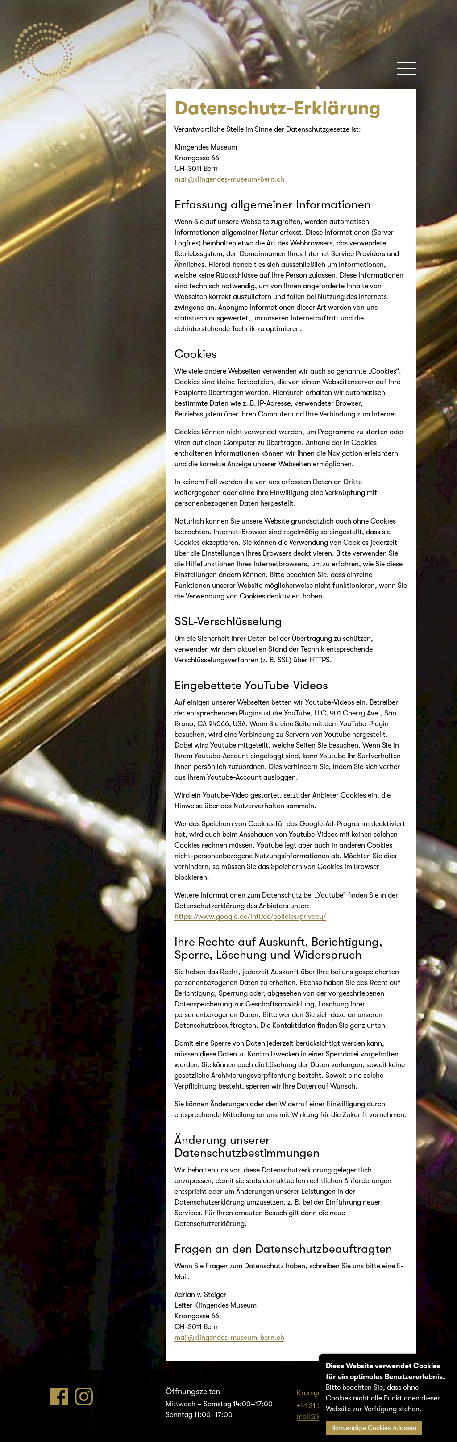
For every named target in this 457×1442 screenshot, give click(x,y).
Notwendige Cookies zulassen (373, 1428)
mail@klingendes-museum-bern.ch (229, 179)
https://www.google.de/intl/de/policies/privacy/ (250, 917)
